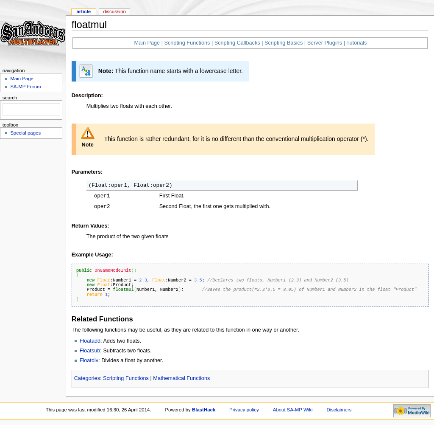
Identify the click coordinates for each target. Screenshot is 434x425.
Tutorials (356, 43)
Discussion (114, 11)
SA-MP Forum (25, 86)
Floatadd (90, 341)
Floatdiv (89, 360)
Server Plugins (324, 43)
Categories (87, 378)
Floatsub (90, 351)
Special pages (25, 132)
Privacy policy (244, 409)
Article (83, 11)
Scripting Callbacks (237, 43)
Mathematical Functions (181, 378)
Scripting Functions (187, 43)
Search (10, 97)
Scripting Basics (283, 43)
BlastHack (203, 409)
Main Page (147, 43)
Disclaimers (338, 409)
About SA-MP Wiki (293, 409)
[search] (30, 109)
